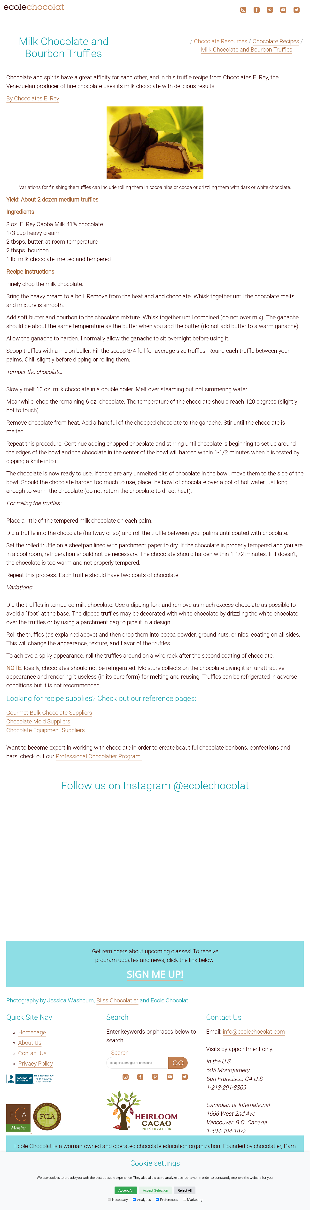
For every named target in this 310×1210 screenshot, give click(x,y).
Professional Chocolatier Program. (99, 756)
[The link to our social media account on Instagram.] (125, 1078)
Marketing (192, 1200)
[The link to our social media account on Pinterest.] (155, 1078)
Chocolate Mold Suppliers (38, 721)
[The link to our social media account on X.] (184, 1078)
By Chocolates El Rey (32, 98)
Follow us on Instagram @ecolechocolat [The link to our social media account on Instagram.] (155, 785)
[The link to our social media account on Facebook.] (140, 1078)
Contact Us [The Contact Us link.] (32, 1053)
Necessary (118, 1200)
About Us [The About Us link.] (29, 1042)
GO (178, 1063)
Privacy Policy (35, 1063)
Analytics (142, 1200)
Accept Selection (155, 1190)
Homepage (32, 1032)
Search (120, 1052)
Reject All (185, 1190)
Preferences (167, 1200)
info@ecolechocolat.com (254, 1031)
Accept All (125, 1190)
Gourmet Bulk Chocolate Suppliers (49, 712)
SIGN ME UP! (155, 974)
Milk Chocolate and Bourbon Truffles (246, 49)
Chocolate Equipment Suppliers (45, 730)
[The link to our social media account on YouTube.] (170, 1078)
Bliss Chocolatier (117, 1000)
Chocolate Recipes (276, 41)
